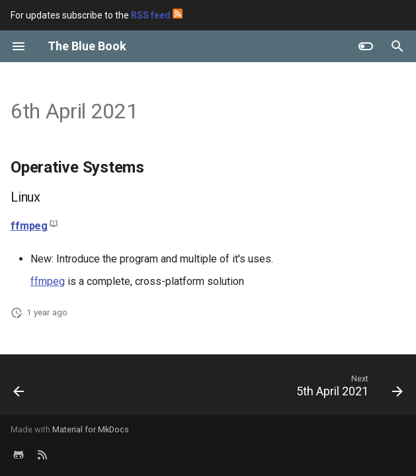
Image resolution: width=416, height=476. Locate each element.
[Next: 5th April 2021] (346, 388)
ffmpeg (29, 225)
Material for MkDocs (90, 429)
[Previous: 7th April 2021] (20, 388)
